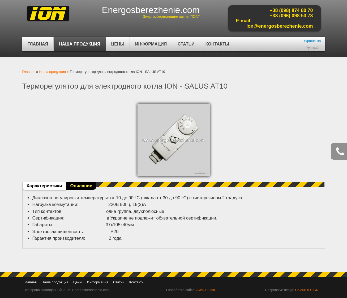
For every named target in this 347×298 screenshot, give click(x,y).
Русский (312, 48)
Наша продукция (79, 46)
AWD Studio (205, 290)
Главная (38, 44)
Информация (150, 46)
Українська (312, 41)
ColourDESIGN (307, 290)
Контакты (217, 44)
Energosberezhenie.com (151, 10)
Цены (118, 44)
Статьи (186, 44)
